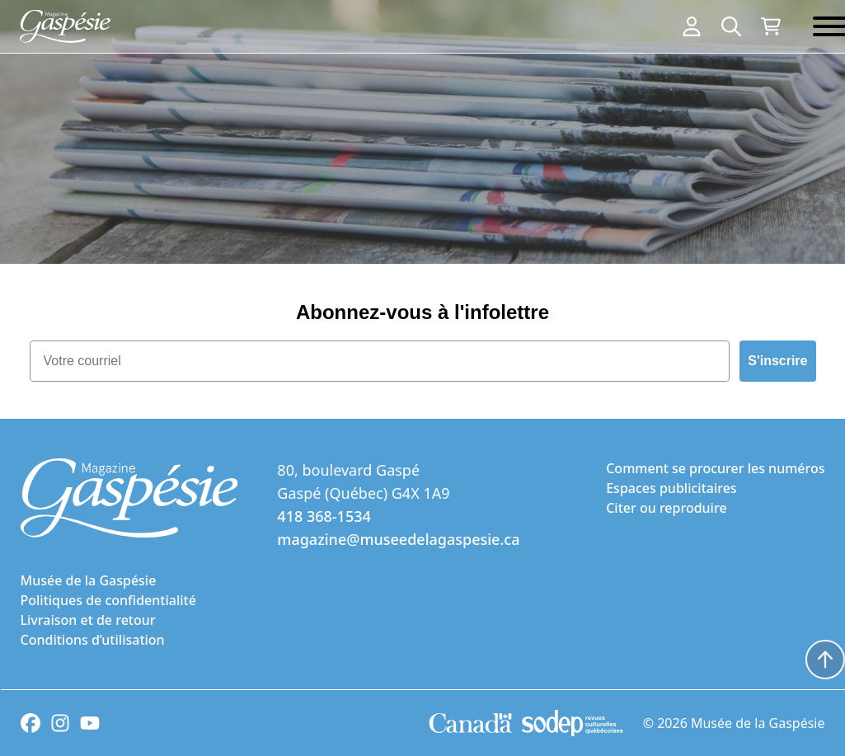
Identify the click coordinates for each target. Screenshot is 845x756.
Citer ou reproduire (666, 508)
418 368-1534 (323, 516)
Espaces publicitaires (671, 488)
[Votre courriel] (380, 361)
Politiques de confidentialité (108, 600)
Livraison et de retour (88, 620)
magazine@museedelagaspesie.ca (398, 539)
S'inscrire (777, 361)
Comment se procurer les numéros (715, 468)
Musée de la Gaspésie (89, 580)
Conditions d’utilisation (93, 640)
